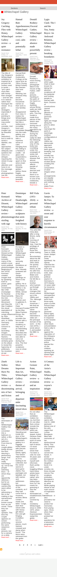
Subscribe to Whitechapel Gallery (1, 549)
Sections (14, 8)
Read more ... (6, 177)
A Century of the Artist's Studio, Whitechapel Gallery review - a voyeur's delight (50, 375)
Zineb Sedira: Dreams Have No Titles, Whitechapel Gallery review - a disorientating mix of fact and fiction (7, 378)
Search (43, 8)
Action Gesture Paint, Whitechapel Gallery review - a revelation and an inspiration (36, 375)
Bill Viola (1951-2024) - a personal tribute (34, 200)
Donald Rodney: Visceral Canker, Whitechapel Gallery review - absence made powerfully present (36, 36)
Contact (22, 554)
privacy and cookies (33, 554)
